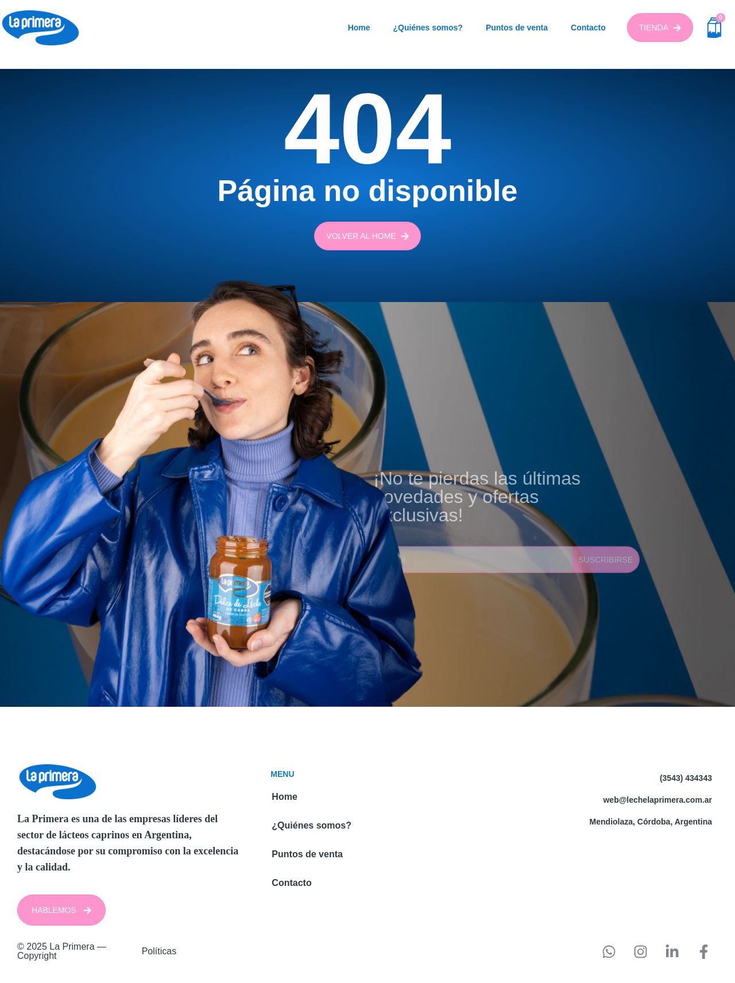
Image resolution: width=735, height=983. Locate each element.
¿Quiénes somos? (428, 27)
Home (359, 27)
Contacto (588, 27)
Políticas (159, 951)
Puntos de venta (517, 27)
